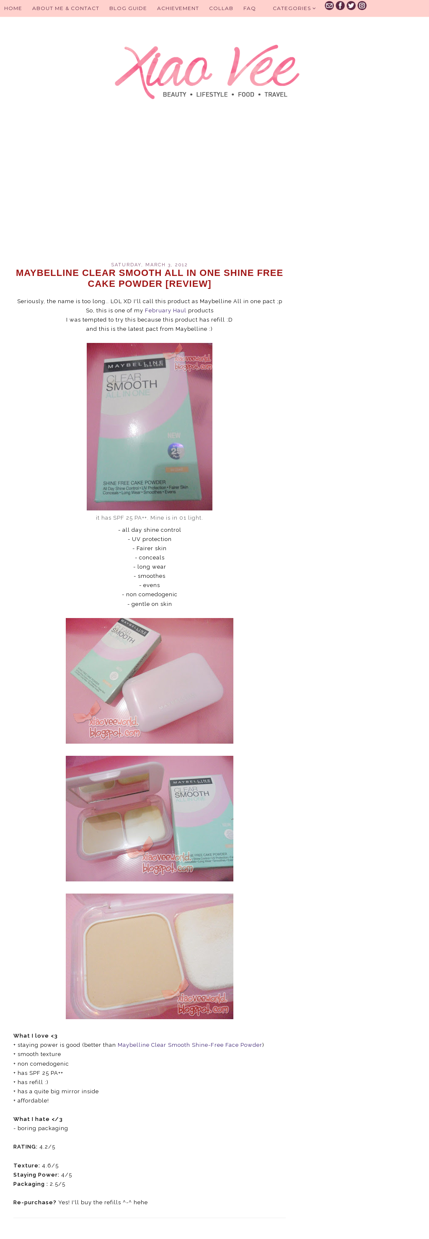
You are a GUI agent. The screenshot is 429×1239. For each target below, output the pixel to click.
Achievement (178, 8)
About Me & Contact (65, 8)
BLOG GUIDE (128, 8)
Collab (221, 8)
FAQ (249, 8)
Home (13, 8)
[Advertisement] (149, 191)
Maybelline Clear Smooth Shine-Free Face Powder (190, 1045)
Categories (294, 8)
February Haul (165, 310)
